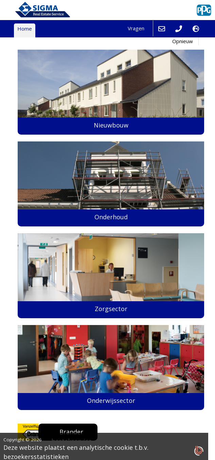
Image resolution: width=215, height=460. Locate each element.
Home (24, 28)
